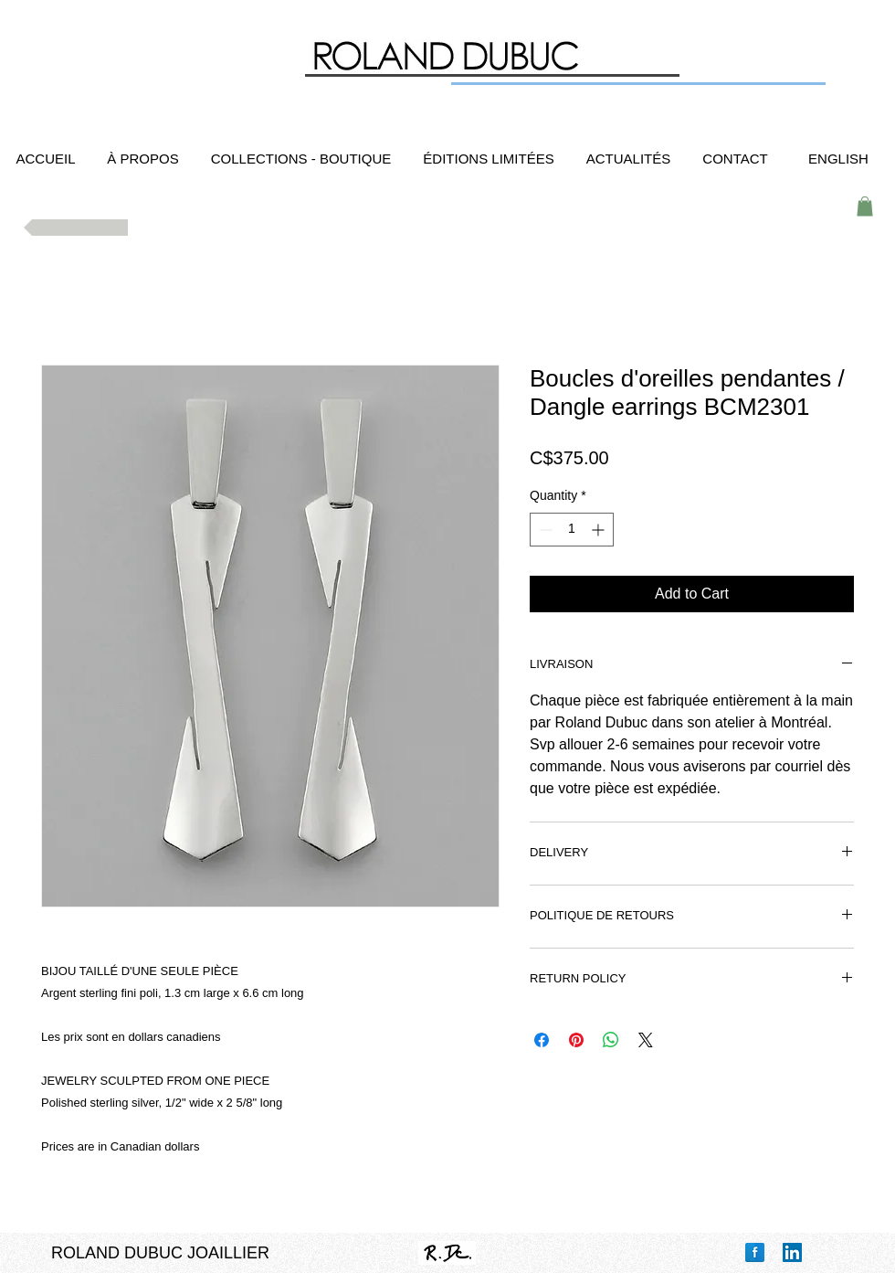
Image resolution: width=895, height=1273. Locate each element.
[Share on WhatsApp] (611, 1040)
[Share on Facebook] (542, 1040)
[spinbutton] (571, 530)
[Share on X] (646, 1040)
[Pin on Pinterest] (576, 1040)
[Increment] (599, 530)
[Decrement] (543, 530)
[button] (865, 206)
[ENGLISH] (838, 158)
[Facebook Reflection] (754, 1252)
